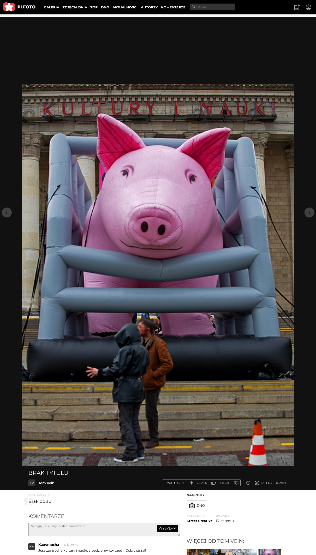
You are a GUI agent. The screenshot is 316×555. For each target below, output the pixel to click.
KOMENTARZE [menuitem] (173, 7)
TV (32, 483)
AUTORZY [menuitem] (149, 7)
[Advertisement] (158, 48)
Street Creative (200, 521)
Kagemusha (48, 546)
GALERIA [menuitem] (51, 7)
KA (31, 549)
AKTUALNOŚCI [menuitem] (125, 7)
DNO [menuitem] (105, 7)
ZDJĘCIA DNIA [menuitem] (74, 7)
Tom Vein (46, 483)
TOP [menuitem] (94, 7)
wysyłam (167, 528)
